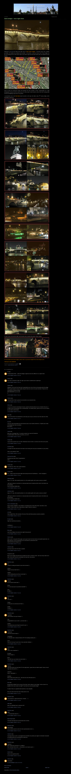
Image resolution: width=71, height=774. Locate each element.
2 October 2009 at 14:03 (14, 461)
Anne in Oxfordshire (11, 503)
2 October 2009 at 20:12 (14, 515)
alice (8, 414)
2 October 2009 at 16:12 (14, 488)
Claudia (8, 464)
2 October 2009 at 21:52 (14, 533)
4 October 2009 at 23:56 (14, 660)
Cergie (8, 439)
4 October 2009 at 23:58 (14, 679)
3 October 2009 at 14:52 (14, 543)
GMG (8, 703)
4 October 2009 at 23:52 (14, 626)
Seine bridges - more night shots (14, 18)
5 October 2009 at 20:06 (14, 707)
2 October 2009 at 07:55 (14, 411)
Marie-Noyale (10, 718)
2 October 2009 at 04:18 (14, 395)
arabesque (9, 478)
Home (27, 767)
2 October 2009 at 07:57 (14, 418)
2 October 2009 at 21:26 (14, 527)
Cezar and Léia (10, 456)
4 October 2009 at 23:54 (14, 643)
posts (43, 359)
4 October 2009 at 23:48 (14, 592)
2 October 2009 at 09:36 (14, 436)
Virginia (8, 385)
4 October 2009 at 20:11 (14, 558)
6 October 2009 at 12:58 (14, 739)
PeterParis (9, 562)
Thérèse (9, 398)
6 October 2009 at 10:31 (14, 730)
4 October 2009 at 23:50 (14, 609)
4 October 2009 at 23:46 (14, 575)
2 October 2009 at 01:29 (14, 375)
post (12, 51)
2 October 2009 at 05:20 (14, 401)
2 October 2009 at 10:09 (14, 443)
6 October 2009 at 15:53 (14, 748)
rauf (8, 512)
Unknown (9, 758)
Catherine (9, 546)
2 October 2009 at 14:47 (14, 468)
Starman (9, 537)
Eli (7, 371)
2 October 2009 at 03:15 (14, 382)
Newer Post (6, 767)
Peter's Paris (36, 6)
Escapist (9, 519)
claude (8, 431)
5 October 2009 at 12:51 (14, 693)
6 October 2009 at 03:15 (14, 722)
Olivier (8, 405)
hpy (8, 421)
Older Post (47, 767)
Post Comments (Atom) (14, 770)
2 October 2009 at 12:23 (14, 453)
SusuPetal (9, 446)
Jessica (8, 378)
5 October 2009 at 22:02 (14, 715)
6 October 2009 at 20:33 (14, 755)
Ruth (8, 682)
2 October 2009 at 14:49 (14, 475)
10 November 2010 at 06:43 (14, 762)
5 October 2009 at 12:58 (14, 700)
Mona (8, 530)
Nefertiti (9, 752)
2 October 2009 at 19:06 (14, 509)
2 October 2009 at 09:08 (14, 428)
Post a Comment (7, 765)
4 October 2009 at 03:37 (14, 550)
